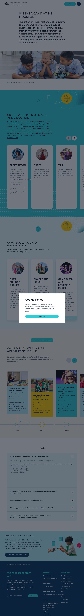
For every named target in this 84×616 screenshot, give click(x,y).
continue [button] (42, 316)
